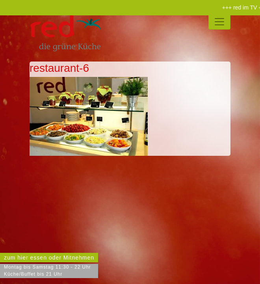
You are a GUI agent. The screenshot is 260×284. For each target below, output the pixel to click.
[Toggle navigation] (219, 22)
